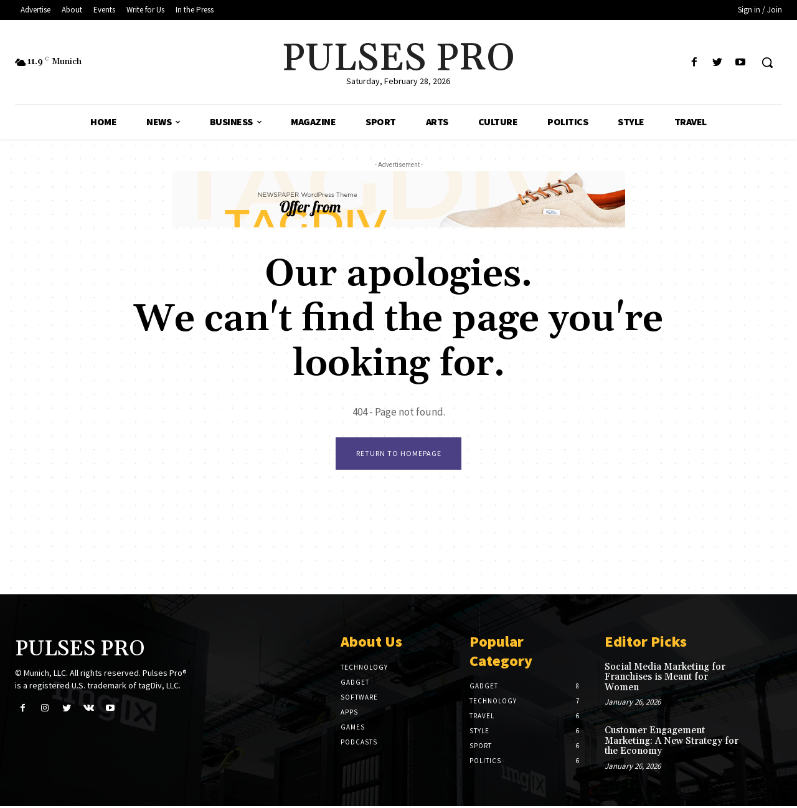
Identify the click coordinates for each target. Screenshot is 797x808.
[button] (767, 62)
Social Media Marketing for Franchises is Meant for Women (665, 679)
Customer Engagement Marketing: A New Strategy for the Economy (671, 742)
